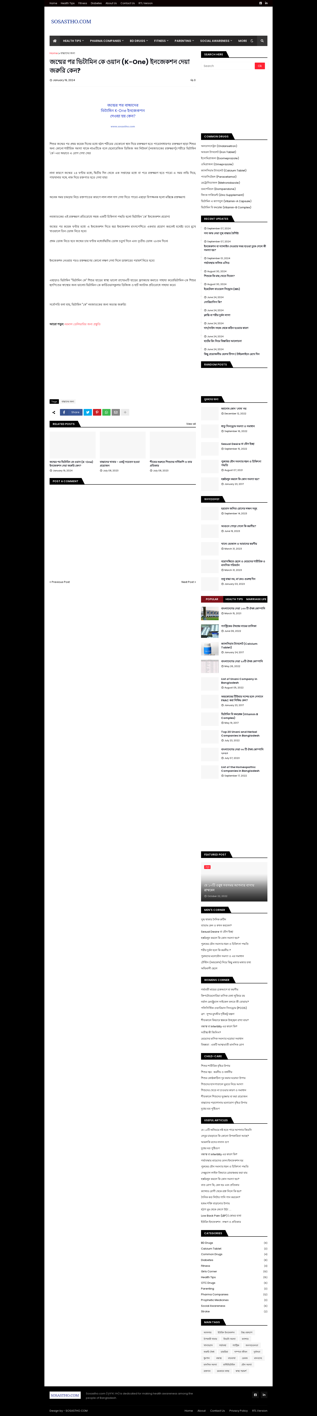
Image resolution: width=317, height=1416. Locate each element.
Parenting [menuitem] (183, 41)
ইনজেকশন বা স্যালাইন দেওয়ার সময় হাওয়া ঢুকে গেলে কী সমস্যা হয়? (235, 248)
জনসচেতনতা (252, 1345)
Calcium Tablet (234, 1249)
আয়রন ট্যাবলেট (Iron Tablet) (218, 152)
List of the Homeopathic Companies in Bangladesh (240, 769)
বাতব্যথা (231, 1358)
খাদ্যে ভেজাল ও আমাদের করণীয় (239, 544)
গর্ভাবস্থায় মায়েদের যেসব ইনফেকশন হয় (222, 1160)
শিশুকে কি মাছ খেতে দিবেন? (219, 276)
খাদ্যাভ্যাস (208, 1345)
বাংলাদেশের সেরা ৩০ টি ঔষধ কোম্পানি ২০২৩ (242, 751)
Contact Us (128, 3)
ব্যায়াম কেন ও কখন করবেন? (216, 925)
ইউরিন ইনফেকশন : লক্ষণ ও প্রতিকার (221, 1222)
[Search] (228, 66)
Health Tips (68, 3)
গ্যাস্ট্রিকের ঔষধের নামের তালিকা (238, 626)
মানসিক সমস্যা (210, 1364)
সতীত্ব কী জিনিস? (211, 1032)
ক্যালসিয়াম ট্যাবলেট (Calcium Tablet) (223, 170)
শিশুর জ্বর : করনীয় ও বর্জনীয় (216, 1072)
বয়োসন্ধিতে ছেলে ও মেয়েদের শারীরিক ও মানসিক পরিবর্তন (243, 563)
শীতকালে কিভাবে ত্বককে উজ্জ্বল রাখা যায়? (225, 1020)
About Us (111, 3)
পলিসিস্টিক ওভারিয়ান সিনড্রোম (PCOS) (224, 1008)
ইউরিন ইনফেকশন (226, 1332)
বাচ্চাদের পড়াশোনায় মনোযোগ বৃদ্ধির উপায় (224, 1103)
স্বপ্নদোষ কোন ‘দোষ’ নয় (233, 409)
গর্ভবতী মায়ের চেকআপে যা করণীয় (219, 989)
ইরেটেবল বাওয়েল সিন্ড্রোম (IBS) (222, 289)
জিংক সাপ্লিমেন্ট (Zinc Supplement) (222, 195)
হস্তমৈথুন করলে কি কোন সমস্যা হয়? (240, 479)
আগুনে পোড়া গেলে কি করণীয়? (238, 526)
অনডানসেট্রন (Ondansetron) (219, 146)
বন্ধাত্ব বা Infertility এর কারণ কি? (219, 1026)
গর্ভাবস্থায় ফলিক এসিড (216, 263)
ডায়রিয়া (224, 1351)
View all (191, 424)
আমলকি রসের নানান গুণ (215, 1142)
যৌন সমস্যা (246, 1364)
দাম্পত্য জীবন (240, 1351)
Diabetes (96, 3)
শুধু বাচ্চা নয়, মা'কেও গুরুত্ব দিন (238, 579)
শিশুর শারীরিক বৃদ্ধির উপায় (215, 1066)
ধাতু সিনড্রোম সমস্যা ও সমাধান (238, 426)
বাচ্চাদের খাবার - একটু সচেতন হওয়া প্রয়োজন (120, 464)
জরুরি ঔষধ (209, 1351)
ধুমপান (207, 1358)
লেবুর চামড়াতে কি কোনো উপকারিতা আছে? (225, 1136)
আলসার (207, 1332)
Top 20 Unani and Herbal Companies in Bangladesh (240, 734)
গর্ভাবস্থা (222, 1345)
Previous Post (61, 582)
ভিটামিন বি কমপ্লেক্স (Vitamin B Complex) (239, 716)
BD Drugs (234, 1243)
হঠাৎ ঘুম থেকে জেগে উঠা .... (216, 1209)
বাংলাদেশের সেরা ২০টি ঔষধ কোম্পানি (242, 661)
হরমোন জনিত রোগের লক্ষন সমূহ (239, 509)
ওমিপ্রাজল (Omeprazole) (217, 164)
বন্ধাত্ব (219, 1358)
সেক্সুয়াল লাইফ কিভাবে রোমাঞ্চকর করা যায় (224, 1173)
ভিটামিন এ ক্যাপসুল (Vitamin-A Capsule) (226, 201)
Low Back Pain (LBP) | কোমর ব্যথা (221, 1216)
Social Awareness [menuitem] (214, 41)
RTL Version (146, 3)
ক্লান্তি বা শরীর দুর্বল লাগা (217, 315)
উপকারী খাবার (210, 1339)
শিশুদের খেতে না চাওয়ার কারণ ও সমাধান (223, 1090)
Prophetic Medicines (234, 1300)
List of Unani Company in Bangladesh (239, 681)
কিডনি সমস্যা (229, 1339)
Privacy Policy (238, 1411)
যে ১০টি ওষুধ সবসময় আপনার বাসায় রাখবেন (229, 887)
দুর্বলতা (257, 1351)
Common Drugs (234, 1254)
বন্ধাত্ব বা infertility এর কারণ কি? (219, 1154)
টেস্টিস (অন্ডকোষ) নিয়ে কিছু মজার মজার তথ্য (226, 962)
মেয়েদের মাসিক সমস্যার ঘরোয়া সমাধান (222, 1039)
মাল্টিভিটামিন (229, 1364)
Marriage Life (256, 599)
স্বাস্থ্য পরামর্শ (241, 1371)
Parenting (234, 1289)
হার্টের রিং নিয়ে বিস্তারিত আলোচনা (223, 341)
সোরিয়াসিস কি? (213, 302)
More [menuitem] (242, 41)
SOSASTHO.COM (77, 1411)
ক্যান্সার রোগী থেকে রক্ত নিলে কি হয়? (221, 1191)
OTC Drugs (234, 1283)
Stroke (234, 1311)
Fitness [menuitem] (160, 41)
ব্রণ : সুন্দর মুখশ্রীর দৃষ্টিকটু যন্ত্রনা (217, 1014)
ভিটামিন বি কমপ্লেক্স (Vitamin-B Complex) (226, 207)
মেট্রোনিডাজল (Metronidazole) (220, 183)
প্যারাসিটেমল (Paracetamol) (219, 177)
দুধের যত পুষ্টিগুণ (210, 1109)
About (202, 1411)
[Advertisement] (191, 18)
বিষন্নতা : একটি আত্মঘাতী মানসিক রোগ (222, 1045)
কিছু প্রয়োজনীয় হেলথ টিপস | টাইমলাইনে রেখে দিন (232, 354)
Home (53, 3)
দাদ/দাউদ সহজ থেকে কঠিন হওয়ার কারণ (226, 328)
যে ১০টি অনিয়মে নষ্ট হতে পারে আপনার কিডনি (226, 1130)
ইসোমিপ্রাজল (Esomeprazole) (220, 158)
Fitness (82, 3)
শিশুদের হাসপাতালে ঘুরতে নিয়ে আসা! (222, 1084)
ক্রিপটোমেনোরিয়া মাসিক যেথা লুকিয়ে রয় (223, 996)
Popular (212, 599)
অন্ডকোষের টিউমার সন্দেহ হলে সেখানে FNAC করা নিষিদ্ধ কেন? (242, 698)
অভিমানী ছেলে (209, 968)
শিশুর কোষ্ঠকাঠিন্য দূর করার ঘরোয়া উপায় (223, 1078)
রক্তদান (207, 1371)
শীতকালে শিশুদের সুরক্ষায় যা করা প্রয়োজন (224, 1096)
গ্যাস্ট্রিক (236, 1345)
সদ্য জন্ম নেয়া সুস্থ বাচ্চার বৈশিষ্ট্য (221, 233)
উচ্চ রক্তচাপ (246, 1332)
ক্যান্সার (245, 1339)
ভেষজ (245, 1358)
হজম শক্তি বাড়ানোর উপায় (215, 1203)
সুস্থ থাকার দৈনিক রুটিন (213, 919)
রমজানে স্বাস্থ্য (223, 1371)
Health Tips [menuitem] (72, 41)
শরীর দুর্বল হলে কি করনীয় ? (216, 950)
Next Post (188, 582)
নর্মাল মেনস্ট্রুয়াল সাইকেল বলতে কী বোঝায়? (225, 1002)
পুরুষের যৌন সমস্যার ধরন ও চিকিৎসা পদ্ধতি (241, 463)
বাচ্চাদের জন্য (67, 53)
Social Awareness (234, 1306)
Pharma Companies (234, 1294)
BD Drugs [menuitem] (137, 41)
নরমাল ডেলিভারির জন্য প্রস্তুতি (83, 324)
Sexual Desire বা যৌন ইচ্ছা (237, 444)
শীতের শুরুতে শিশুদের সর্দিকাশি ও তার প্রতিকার (171, 464)
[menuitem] (55, 41)
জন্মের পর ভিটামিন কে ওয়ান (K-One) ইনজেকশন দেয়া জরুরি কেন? (71, 464)
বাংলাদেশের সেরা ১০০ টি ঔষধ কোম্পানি (243, 608)
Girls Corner (234, 1271)
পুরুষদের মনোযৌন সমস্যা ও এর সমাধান (222, 956)
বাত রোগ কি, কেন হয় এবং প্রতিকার (220, 1185)
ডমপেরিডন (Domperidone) (218, 189)
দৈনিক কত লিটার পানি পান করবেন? (220, 1197)
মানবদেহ (258, 1358)
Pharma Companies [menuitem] (105, 41)
